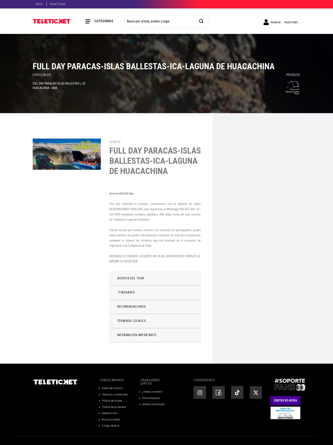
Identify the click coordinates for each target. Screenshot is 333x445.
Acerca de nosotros (112, 388)
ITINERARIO (126, 292)
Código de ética (110, 425)
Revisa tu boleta (111, 419)
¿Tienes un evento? (152, 391)
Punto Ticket (58, 4)
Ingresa (272, 22)
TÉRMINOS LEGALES (131, 321)
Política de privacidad (114, 407)
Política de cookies (112, 400)
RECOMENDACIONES (131, 306)
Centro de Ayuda (285, 400)
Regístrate (291, 22)
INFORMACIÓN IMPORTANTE (137, 335)
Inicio (39, 4)
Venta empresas (151, 398)
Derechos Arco (109, 413)
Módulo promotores (153, 404)
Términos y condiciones (115, 394)
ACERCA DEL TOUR (130, 278)
